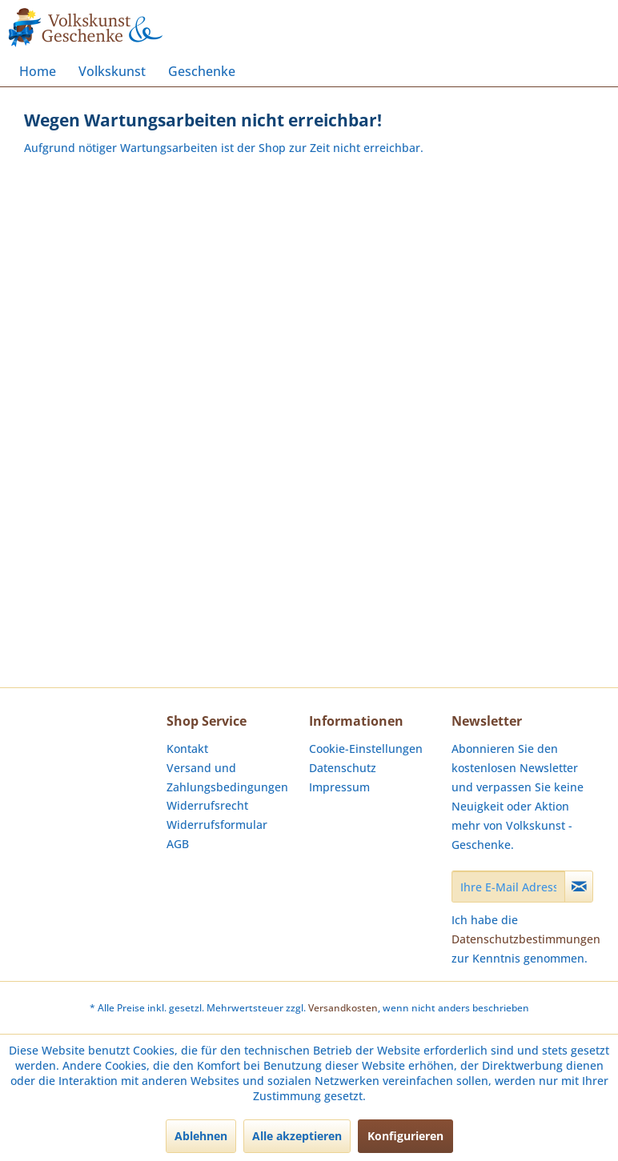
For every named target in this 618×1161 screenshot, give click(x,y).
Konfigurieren (405, 1135)
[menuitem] (37, 71)
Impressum (339, 787)
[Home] (37, 71)
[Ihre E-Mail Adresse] (508, 887)
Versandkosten (343, 1008)
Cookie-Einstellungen (366, 748)
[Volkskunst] (112, 71)
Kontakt (187, 748)
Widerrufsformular (217, 824)
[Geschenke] (202, 71)
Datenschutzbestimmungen (525, 939)
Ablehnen (201, 1135)
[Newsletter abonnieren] (578, 887)
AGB (178, 843)
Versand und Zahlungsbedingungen (227, 777)
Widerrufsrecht (207, 805)
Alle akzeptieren (297, 1135)
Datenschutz (342, 767)
